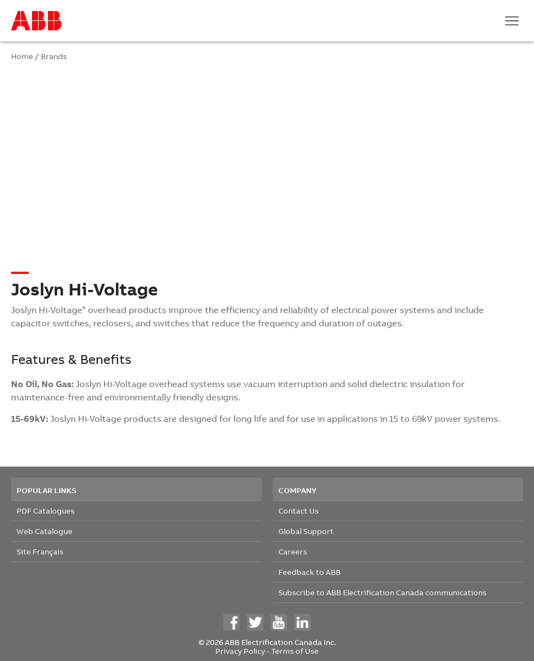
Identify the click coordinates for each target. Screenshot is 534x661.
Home (22, 56)
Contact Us (298, 510)
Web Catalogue (44, 531)
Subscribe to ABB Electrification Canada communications (382, 592)
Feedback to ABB (309, 572)
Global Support (306, 531)
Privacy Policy (240, 651)
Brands (54, 56)
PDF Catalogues (46, 510)
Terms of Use (295, 651)
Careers (292, 551)
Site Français (40, 551)
